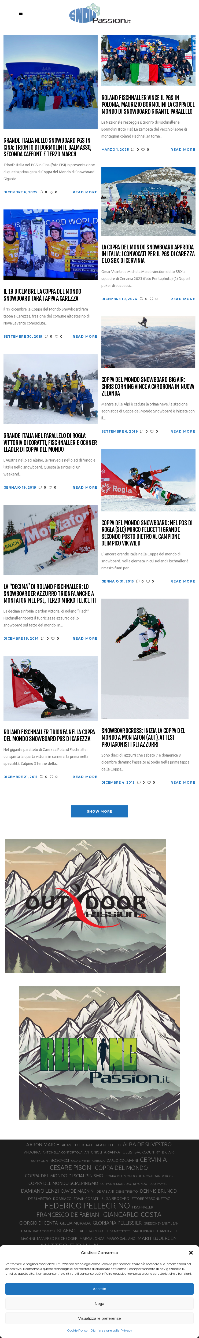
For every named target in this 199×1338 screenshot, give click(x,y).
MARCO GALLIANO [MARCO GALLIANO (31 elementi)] (121, 1238)
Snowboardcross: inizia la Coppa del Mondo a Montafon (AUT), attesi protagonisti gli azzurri (143, 737)
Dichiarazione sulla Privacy (111, 1330)
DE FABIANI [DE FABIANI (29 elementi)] (105, 1191)
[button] (191, 1252)
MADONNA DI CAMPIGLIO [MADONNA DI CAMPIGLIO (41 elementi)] (155, 1231)
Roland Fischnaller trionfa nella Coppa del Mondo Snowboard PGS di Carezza (49, 735)
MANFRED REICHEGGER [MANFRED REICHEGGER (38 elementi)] (57, 1238)
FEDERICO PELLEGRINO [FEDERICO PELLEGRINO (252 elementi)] (87, 1205)
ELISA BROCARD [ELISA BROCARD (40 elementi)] (115, 1198)
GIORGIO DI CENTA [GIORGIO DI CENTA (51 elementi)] (38, 1222)
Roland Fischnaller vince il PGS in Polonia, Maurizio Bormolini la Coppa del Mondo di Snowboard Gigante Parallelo (148, 104)
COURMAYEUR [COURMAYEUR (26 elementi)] (159, 1183)
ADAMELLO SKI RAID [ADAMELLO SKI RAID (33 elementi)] (78, 1145)
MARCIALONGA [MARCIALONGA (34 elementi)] (92, 1239)
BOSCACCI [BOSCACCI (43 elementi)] (60, 1160)
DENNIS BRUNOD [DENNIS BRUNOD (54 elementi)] (158, 1190)
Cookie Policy (77, 1330)
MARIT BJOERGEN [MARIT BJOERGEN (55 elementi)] (157, 1238)
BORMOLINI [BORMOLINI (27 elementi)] (40, 1160)
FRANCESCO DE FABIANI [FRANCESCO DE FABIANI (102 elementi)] (68, 1214)
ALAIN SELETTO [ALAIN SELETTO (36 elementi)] (108, 1145)
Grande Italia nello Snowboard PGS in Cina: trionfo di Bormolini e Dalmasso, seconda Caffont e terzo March (47, 147)
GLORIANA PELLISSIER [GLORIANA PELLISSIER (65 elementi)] (117, 1222)
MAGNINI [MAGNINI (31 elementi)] (28, 1238)
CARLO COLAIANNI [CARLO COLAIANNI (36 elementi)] (122, 1160)
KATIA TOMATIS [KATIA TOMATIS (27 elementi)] (44, 1231)
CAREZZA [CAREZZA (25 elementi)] (98, 1160)
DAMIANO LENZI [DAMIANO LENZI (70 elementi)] (40, 1191)
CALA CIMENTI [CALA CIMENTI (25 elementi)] (80, 1160)
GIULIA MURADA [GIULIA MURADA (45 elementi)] (75, 1223)
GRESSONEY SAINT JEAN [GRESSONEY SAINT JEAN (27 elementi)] (161, 1223)
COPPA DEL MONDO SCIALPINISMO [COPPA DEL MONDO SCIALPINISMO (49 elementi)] (63, 1183)
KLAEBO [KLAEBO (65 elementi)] (66, 1230)
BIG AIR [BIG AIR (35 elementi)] (168, 1152)
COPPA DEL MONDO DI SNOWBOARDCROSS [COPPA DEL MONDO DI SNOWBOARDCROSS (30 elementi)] (139, 1176)
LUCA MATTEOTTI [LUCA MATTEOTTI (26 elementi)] (118, 1231)
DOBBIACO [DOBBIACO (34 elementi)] (62, 1199)
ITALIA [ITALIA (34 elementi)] (26, 1231)
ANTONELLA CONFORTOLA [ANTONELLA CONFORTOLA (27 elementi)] (62, 1152)
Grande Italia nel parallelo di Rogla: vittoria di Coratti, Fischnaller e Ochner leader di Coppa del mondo (50, 442)
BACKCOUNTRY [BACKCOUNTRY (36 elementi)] (147, 1152)
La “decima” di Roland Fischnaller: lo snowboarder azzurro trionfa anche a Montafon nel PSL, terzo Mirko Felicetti (50, 593)
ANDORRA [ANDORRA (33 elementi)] (32, 1152)
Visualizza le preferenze (99, 1318)
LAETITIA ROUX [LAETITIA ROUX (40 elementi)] (91, 1231)
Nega (99, 1303)
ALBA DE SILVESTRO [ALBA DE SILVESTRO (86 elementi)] (147, 1144)
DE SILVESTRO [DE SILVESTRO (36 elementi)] (39, 1198)
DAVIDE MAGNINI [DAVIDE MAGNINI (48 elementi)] (77, 1191)
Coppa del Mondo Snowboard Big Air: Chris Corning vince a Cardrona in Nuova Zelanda (147, 386)
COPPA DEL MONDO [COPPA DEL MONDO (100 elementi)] (121, 1167)
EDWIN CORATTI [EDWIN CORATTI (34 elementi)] (86, 1199)
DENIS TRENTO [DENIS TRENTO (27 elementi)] (127, 1191)
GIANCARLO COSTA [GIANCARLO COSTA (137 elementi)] (132, 1214)
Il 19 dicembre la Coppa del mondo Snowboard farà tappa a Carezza (42, 295)
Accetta (99, 1289)
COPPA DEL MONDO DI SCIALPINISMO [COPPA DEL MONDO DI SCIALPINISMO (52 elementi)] (64, 1175)
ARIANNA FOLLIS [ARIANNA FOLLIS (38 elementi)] (118, 1152)
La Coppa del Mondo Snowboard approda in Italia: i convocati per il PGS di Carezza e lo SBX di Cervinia (147, 254)
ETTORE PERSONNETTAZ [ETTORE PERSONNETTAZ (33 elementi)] (150, 1198)
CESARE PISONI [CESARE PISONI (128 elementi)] (71, 1167)
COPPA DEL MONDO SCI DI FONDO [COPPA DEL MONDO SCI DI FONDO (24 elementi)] (123, 1183)
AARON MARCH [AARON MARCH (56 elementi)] (43, 1144)
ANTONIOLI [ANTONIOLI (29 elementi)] (93, 1152)
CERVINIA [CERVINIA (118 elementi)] (153, 1159)
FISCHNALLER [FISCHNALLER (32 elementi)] (142, 1207)
